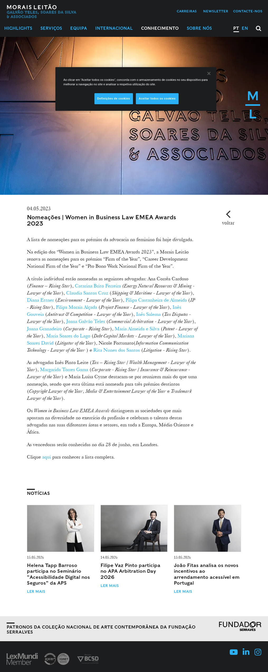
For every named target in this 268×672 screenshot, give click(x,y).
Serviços (51, 28)
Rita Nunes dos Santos (116, 350)
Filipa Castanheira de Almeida (156, 300)
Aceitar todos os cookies (157, 98)
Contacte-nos (247, 11)
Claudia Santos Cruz (87, 293)
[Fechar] (209, 73)
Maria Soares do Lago (68, 336)
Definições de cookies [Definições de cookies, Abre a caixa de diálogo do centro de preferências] (113, 98)
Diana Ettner (40, 300)
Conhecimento (160, 28)
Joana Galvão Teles (85, 321)
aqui (46, 457)
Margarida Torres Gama (63, 369)
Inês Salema (148, 314)
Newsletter (215, 11)
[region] (135, 89)
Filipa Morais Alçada (76, 307)
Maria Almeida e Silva (137, 328)
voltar (228, 223)
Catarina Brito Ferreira (98, 285)
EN (245, 28)
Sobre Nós (199, 28)
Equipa (78, 28)
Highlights (18, 28)
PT (236, 28)
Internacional (114, 28)
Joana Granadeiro (44, 328)
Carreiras (187, 11)
